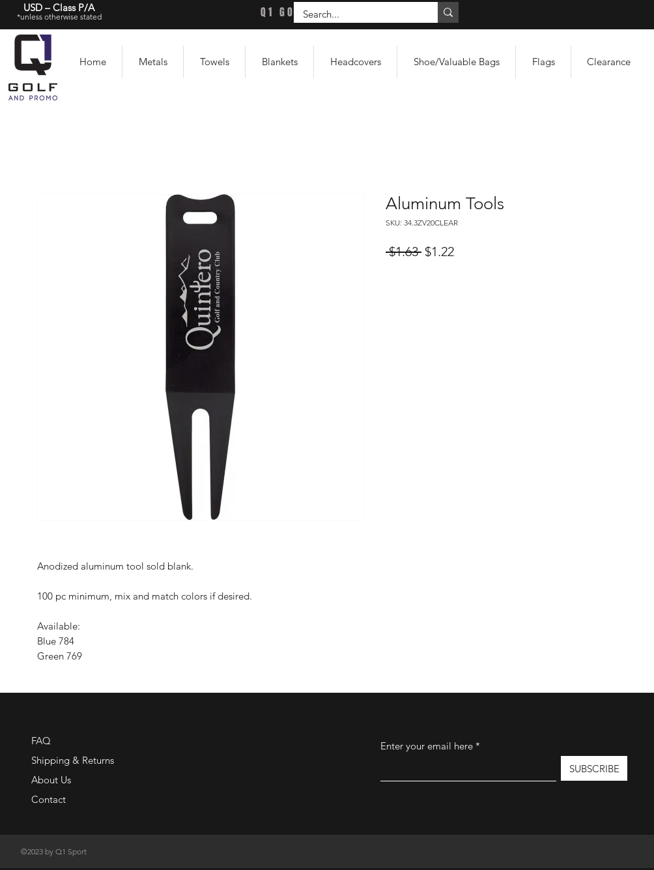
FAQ (41, 740)
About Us (51, 780)
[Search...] (356, 14)
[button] (152, 62)
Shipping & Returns (72, 760)
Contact (48, 799)
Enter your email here (426, 746)
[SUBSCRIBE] (594, 768)
